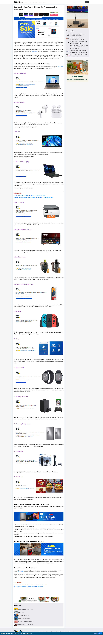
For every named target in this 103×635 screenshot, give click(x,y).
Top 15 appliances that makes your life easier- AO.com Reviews (28, 586)
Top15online (60, 66)
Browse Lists (33, 2)
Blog (40, 2)
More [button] (44, 2)
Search (87, 2)
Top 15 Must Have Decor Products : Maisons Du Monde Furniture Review (31, 585)
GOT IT (100, 633)
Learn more (95, 633)
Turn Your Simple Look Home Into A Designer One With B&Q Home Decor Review (33, 197)
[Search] (79, 2)
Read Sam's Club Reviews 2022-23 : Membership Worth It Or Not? (29, 195)
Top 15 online (20, 571)
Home (27, 2)
